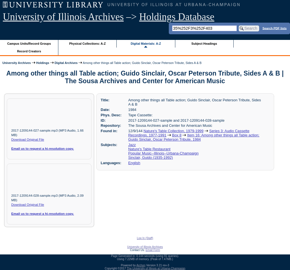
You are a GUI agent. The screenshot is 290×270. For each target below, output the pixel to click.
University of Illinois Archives (63, 16)
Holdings (42, 63)
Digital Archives (66, 63)
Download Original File (27, 139)
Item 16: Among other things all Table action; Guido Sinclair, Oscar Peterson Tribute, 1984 (193, 137)
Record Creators (29, 51)
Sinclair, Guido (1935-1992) (150, 157)
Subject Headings (204, 43)
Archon (141, 265)
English (134, 163)
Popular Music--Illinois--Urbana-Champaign (163, 153)
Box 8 (177, 135)
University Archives (16, 63)
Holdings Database (176, 16)
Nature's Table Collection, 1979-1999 (174, 131)
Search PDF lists (275, 28)
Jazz (132, 145)
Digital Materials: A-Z (146, 43)
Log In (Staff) (145, 238)
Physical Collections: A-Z (87, 43)
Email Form (153, 250)
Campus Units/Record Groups (29, 43)
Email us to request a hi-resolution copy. (42, 148)
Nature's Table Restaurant (149, 149)
